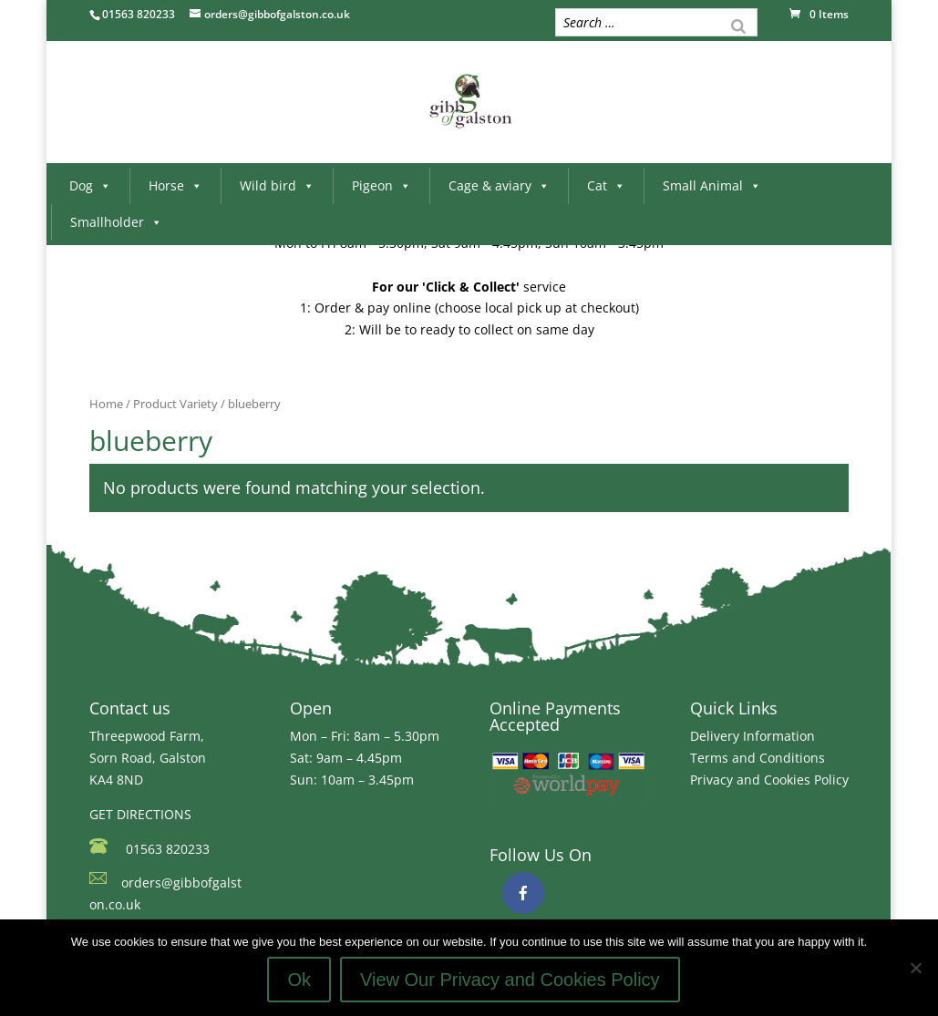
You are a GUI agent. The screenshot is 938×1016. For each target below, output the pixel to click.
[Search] (738, 24)
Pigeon (381, 185)
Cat (606, 185)
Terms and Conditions (757, 757)
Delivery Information (752, 735)
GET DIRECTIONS (140, 814)
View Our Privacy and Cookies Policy (510, 980)
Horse (175, 185)
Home (106, 403)
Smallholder (116, 222)
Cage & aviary (499, 185)
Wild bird (277, 185)
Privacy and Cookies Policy (769, 779)
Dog (90, 185)
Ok (299, 980)
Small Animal (712, 185)
